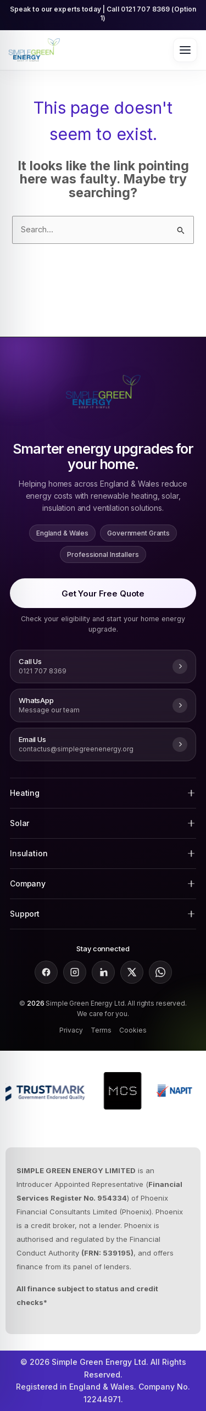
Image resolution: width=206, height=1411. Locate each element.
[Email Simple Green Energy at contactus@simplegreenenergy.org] (103, 744)
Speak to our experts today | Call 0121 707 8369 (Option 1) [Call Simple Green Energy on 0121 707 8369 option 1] (103, 13)
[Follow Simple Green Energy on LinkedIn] (103, 972)
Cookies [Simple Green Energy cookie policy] (133, 1030)
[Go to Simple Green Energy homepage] (34, 50)
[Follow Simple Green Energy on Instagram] (74, 972)
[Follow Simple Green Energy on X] (131, 972)
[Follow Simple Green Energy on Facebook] (46, 972)
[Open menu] (185, 50)
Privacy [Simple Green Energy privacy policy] (71, 1030)
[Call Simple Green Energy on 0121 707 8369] (103, 666)
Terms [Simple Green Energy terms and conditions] (101, 1030)
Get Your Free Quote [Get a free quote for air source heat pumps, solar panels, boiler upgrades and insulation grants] (103, 593)
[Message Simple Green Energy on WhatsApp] (103, 705)
